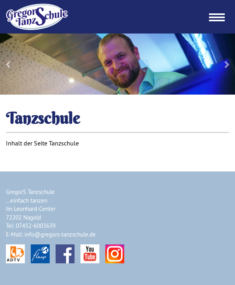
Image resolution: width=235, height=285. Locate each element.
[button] (17, 64)
